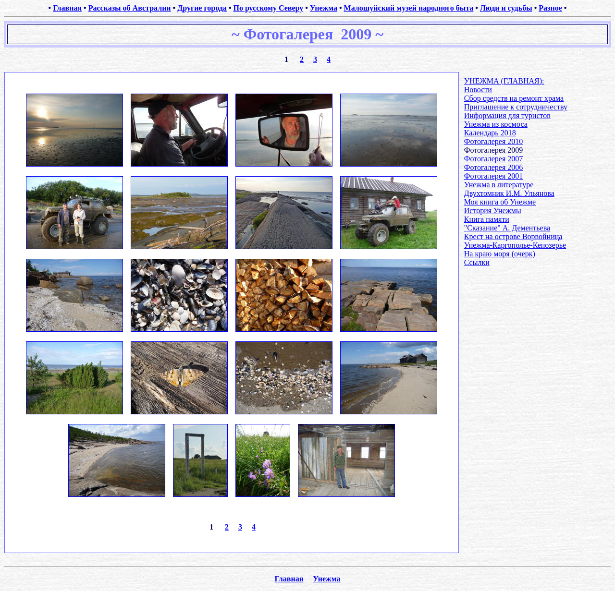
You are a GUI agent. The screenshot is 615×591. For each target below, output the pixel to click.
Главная (67, 8)
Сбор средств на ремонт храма (514, 98)
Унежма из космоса (496, 124)
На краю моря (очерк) (499, 254)
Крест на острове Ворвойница (513, 236)
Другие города (202, 8)
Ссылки (477, 262)
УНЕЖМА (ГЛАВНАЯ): (504, 81)
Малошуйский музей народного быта (409, 8)
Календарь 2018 (490, 133)
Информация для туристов (507, 115)
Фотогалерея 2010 (493, 141)
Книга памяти (486, 219)
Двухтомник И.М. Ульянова (509, 193)
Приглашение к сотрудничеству (515, 107)
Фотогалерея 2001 (493, 176)
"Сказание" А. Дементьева (507, 228)
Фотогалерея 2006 (493, 167)
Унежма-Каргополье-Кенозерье (515, 245)
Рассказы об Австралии (129, 8)
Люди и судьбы (506, 8)
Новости (478, 89)
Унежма (323, 8)
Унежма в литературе (499, 185)
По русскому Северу (268, 8)
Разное (550, 8)
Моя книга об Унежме (500, 202)
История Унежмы (492, 210)
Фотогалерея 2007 (493, 159)
